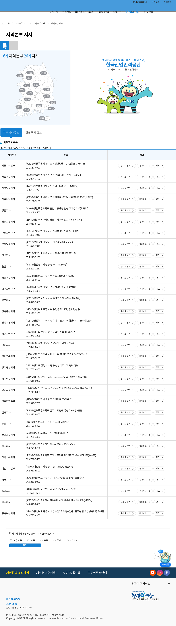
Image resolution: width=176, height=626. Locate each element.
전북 (27, 99)
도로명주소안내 (97, 573)
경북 (46, 89)
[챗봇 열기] (165, 559)
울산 (52, 102)
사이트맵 (156, 2)
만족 (31, 540)
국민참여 (66, 12)
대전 (29, 93)
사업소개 (53, 12)
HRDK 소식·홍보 (84, 12)
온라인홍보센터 (140, 2)
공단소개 (117, 12)
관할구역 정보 (33, 132)
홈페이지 (143, 165)
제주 (42, 118)
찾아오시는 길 (71, 573)
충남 (22, 90)
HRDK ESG (103, 12)
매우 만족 (16, 540)
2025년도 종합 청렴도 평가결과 (146, 599)
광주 (19, 107)
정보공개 (148, 12)
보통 (44, 540)
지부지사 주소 (11, 132)
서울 (29, 72)
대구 (46, 96)
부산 (51, 108)
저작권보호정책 (46, 573)
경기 (29, 78)
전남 (26, 110)
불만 (57, 540)
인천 (19, 75)
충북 (36, 85)
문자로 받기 (125, 165)
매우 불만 (72, 540)
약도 (158, 165)
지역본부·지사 (132, 12)
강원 (43, 73)
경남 (39, 105)
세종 (26, 85)
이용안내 (168, 2)
